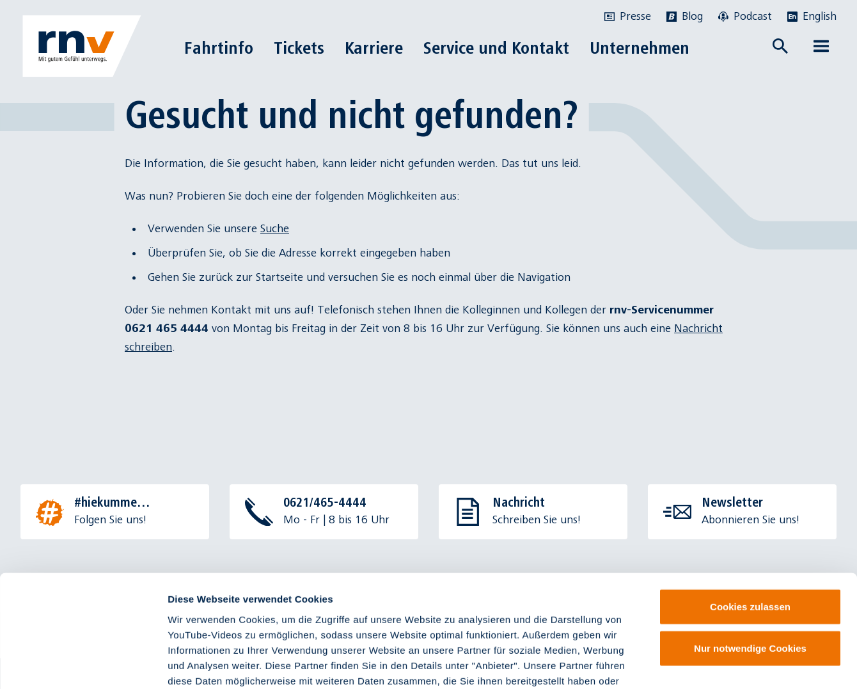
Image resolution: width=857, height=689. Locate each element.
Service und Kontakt (496, 48)
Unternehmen (639, 48)
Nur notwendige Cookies (750, 549)
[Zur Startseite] (81, 46)
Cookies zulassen (750, 507)
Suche (274, 228)
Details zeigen (680, 663)
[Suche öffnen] (780, 46)
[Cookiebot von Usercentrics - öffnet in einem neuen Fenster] (83, 664)
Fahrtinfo (218, 48)
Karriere (374, 48)
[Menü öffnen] (821, 46)
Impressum (237, 611)
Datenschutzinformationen (411, 611)
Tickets (299, 48)
